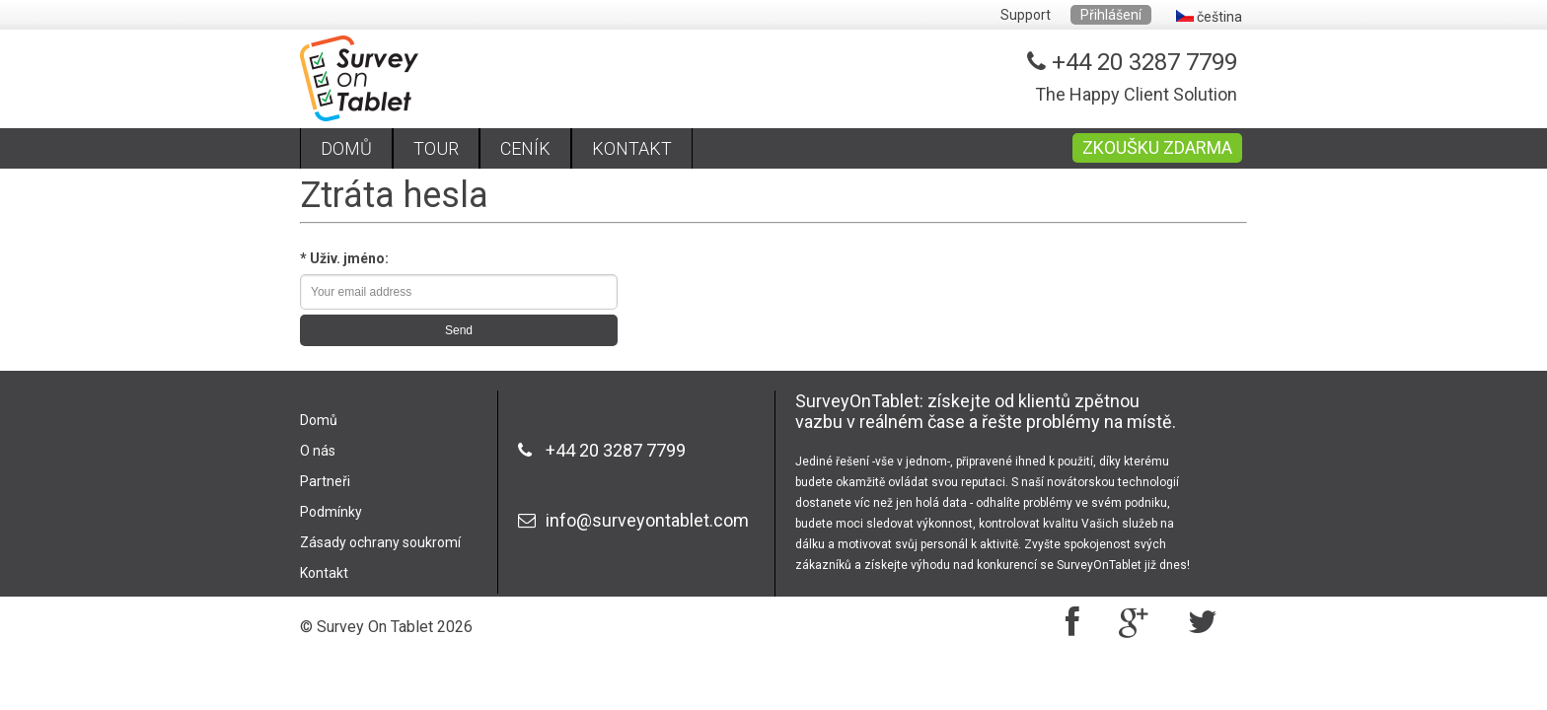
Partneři (325, 481)
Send (459, 330)
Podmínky (331, 512)
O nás (317, 451)
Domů (318, 420)
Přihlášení (1111, 15)
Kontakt (324, 573)
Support (1025, 15)
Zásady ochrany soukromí (380, 542)
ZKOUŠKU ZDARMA (1157, 147)
